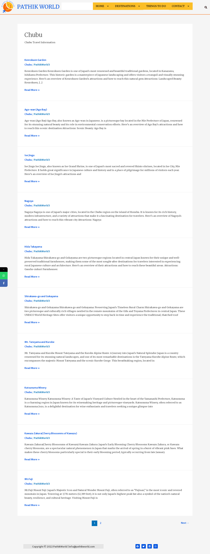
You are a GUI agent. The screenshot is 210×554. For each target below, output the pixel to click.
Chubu (28, 64)
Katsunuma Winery (35, 387)
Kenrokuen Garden (35, 59)
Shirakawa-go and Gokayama (41, 296)
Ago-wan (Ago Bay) (35, 109)
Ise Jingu (29, 155)
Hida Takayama (33, 246)
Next (185, 523)
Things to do (156, 6)
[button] (105, 6)
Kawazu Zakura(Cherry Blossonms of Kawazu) (50, 433)
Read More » (32, 89)
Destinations (127, 6)
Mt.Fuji (28, 479)
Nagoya (28, 201)
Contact (181, 6)
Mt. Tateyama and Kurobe (39, 342)
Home (102, 6)
